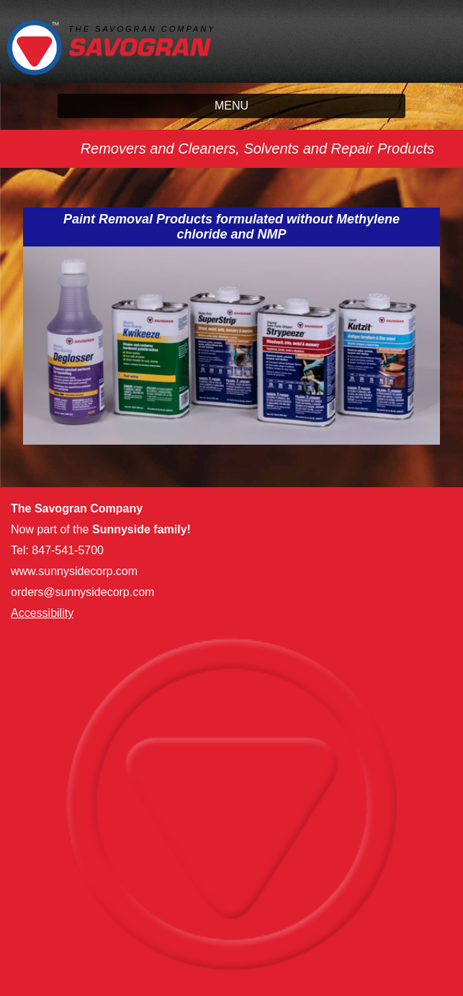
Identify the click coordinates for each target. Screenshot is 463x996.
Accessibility (42, 613)
